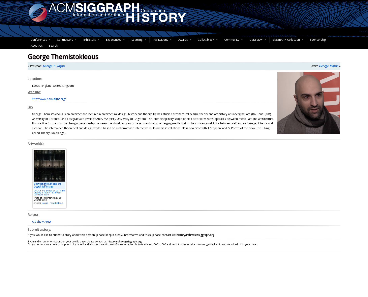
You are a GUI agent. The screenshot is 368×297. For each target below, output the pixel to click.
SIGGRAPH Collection (288, 40)
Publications (162, 40)
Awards (185, 40)
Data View (257, 40)
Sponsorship (318, 39)
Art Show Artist (41, 221)
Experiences (115, 40)
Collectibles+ (208, 40)
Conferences (41, 40)
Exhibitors (91, 40)
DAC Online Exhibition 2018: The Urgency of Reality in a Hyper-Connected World (49, 192)
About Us (37, 45)
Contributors (67, 40)
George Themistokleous (52, 203)
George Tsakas (328, 66)
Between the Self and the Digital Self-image (47, 185)
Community (233, 40)
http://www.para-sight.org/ (49, 99)
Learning (138, 40)
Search (53, 45)
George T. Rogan (54, 66)
